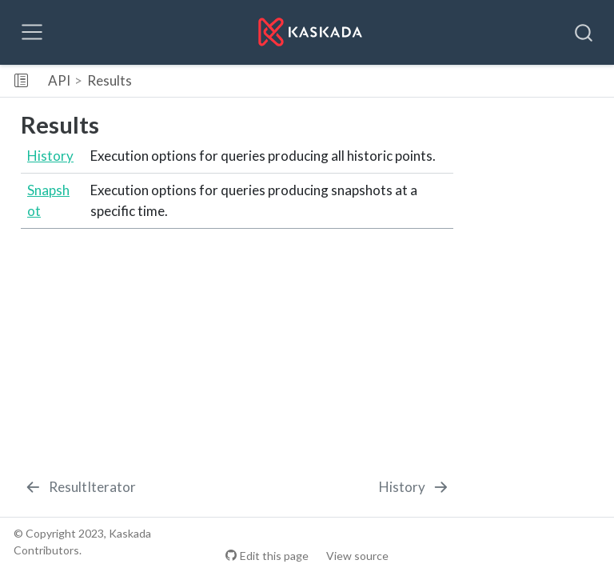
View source (357, 555)
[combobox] (584, 32)
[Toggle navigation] (32, 32)
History (50, 155)
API (59, 80)
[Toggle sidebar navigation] (21, 81)
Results (109, 80)
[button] (380, 81)
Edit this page (274, 555)
